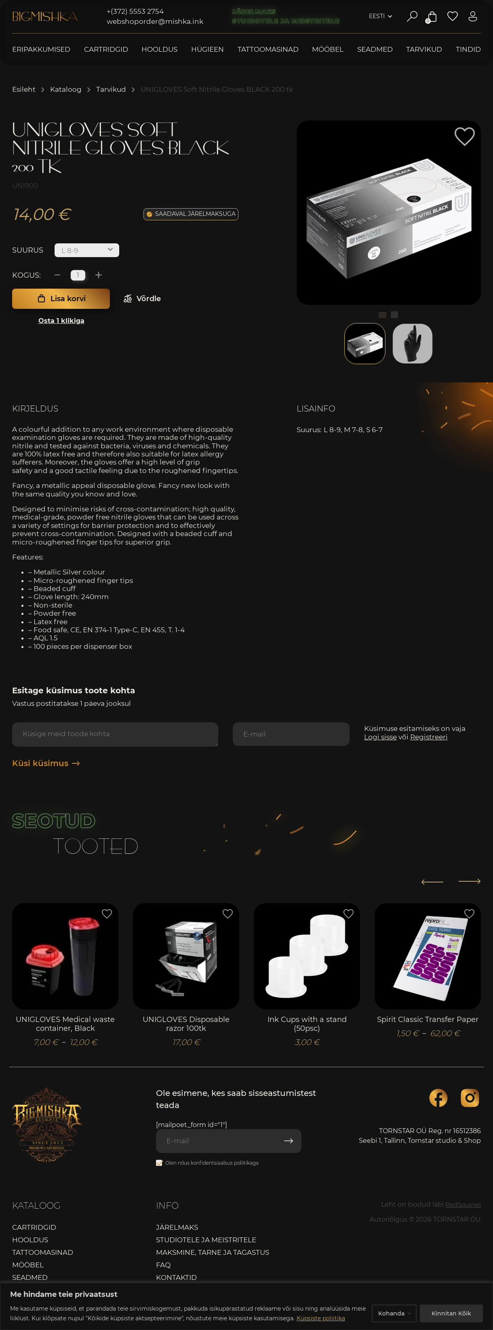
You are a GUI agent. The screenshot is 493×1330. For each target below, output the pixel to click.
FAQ (163, 1267)
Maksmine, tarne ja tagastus (212, 1255)
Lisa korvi (68, 298)
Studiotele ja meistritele (286, 21)
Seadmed (375, 49)
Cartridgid (106, 49)
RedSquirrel (461, 1206)
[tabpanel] (389, 212)
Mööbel (327, 49)
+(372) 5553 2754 (135, 11)
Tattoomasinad (268, 49)
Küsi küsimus (46, 763)
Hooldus (159, 49)
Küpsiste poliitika (321, 1318)
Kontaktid (176, 1280)
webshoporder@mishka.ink (155, 21)
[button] (465, 137)
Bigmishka (45, 16)
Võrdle (149, 298)
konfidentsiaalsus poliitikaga (225, 1165)
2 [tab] (395, 315)
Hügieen (207, 49)
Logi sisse (380, 737)
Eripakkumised (41, 49)
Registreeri (429, 737)
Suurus (27, 250)
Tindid (468, 49)
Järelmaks (254, 11)
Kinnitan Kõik (451, 1313)
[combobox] (87, 250)
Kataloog (66, 89)
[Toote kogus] (78, 275)
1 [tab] (383, 315)
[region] (246, 1306)
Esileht (24, 89)
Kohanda (391, 1313)
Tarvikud (424, 49)
